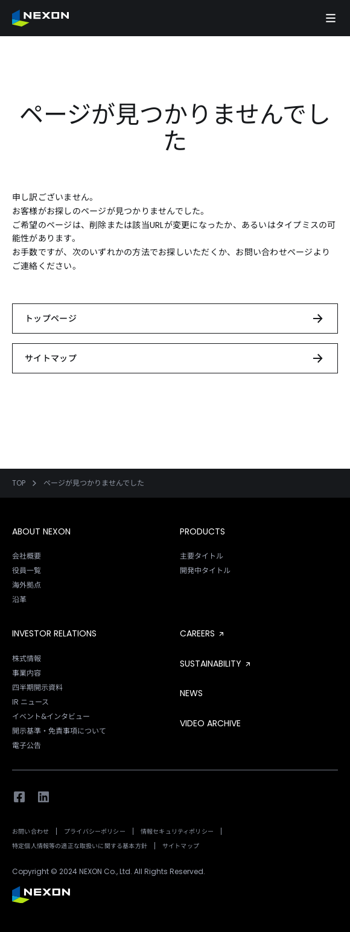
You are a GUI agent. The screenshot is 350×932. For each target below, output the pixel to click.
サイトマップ (180, 846)
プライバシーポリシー (95, 831)
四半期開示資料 (37, 687)
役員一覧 (26, 570)
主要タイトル (201, 556)
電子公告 (26, 745)
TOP (18, 483)
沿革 (19, 599)
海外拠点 (26, 585)
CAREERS (203, 633)
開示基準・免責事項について (59, 731)
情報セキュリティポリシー (177, 831)
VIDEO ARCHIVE (210, 723)
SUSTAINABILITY (216, 664)
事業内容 (26, 673)
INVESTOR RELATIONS (54, 633)
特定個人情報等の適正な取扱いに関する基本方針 (79, 846)
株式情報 (26, 658)
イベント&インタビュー (51, 716)
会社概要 (26, 556)
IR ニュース (30, 702)
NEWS (191, 693)
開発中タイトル (205, 570)
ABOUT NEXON (41, 531)
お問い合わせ (30, 831)
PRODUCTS (202, 531)
